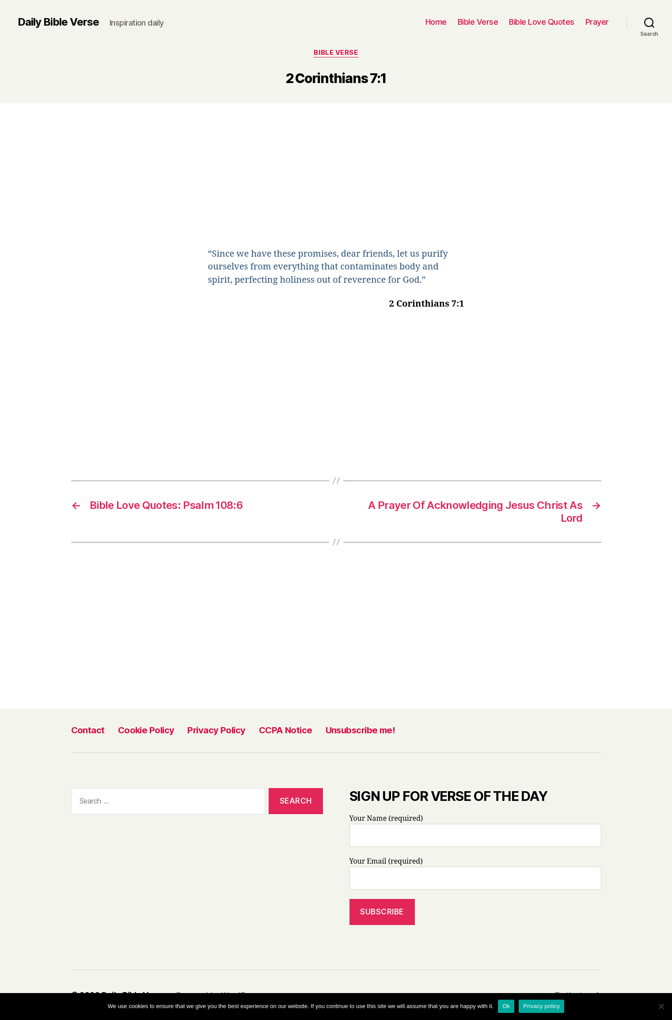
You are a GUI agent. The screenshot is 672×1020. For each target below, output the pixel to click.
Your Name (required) (475, 830)
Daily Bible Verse (58, 22)
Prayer (597, 22)
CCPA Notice (285, 730)
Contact (88, 730)
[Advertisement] (336, 182)
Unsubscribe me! (360, 730)
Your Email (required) (475, 873)
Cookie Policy (146, 730)
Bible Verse (478, 22)
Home (436, 22)
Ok (506, 1006)
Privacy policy (541, 1006)
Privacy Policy (216, 730)
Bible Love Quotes (541, 22)
